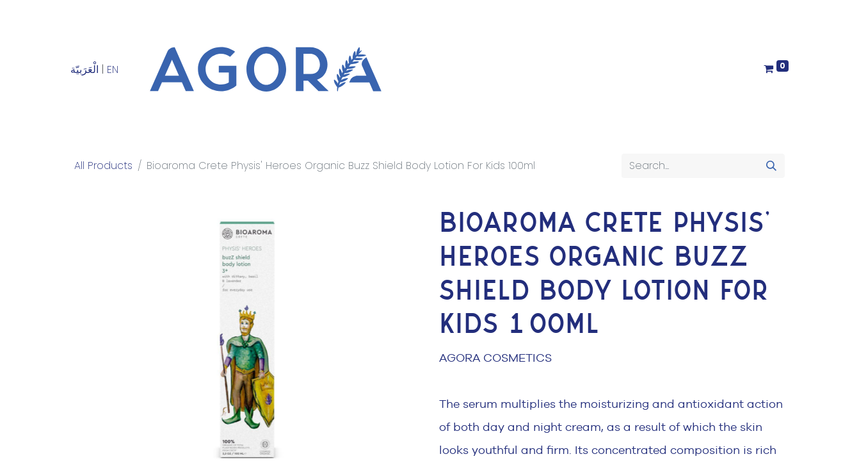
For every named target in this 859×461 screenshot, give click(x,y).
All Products (103, 165)
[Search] (771, 166)
